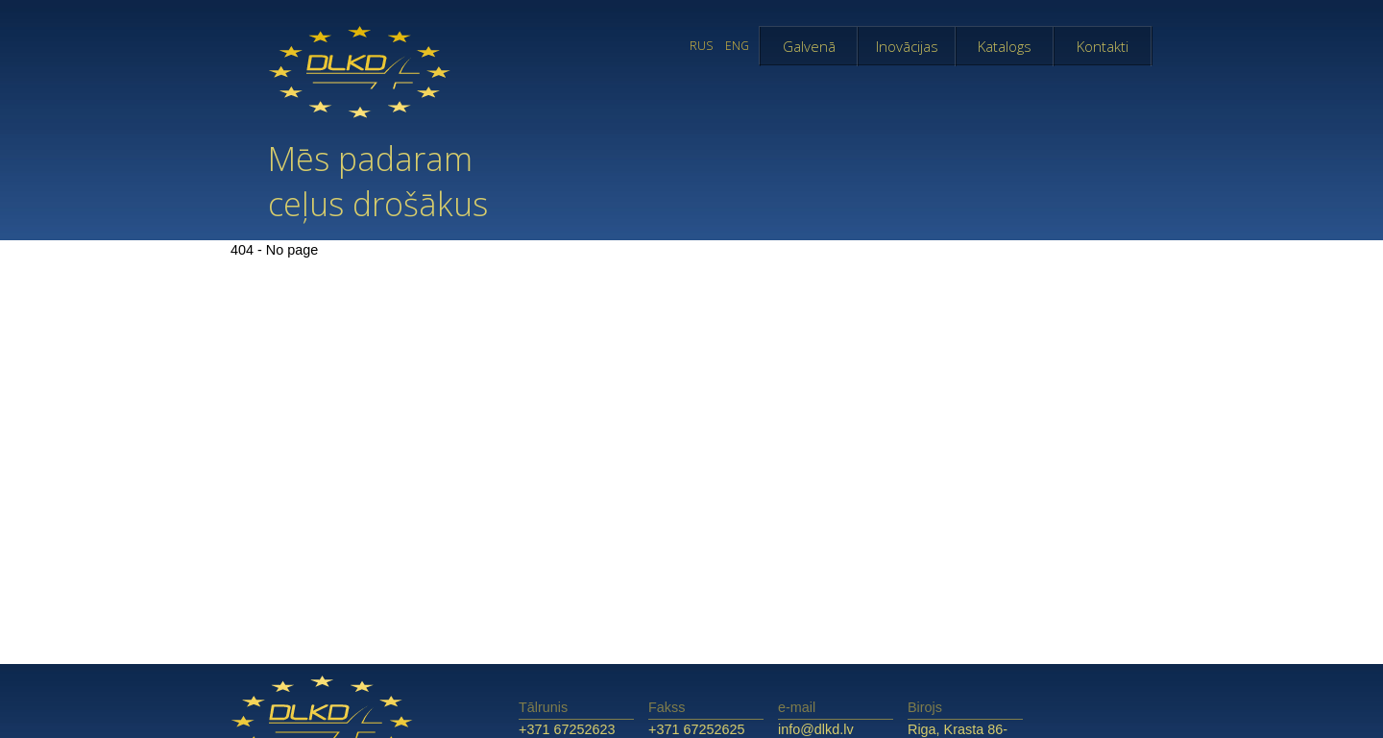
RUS (701, 45)
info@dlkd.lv (816, 729)
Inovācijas (907, 46)
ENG (737, 45)
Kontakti (1102, 46)
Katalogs (1004, 46)
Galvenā (809, 46)
